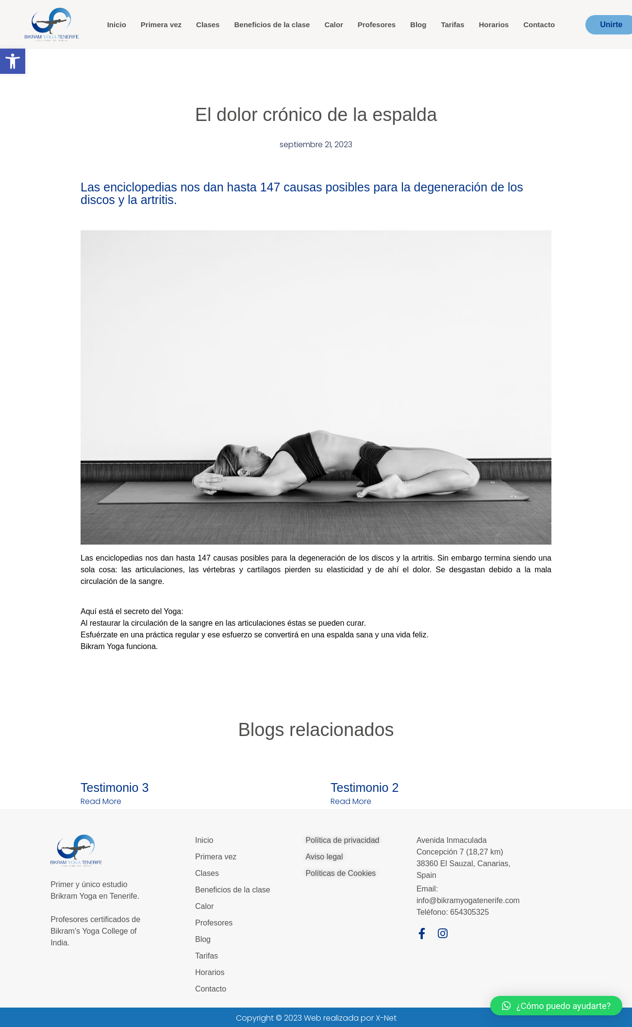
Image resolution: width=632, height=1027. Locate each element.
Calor (333, 24)
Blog (418, 24)
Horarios (494, 24)
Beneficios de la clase (272, 24)
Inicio (116, 24)
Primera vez (161, 24)
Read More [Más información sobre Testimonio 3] (101, 801)
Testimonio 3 (115, 787)
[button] (12, 61)
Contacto (539, 24)
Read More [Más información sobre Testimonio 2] (351, 801)
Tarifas (452, 24)
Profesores (377, 24)
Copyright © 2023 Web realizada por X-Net (316, 1018)
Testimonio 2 (365, 787)
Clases (207, 24)
